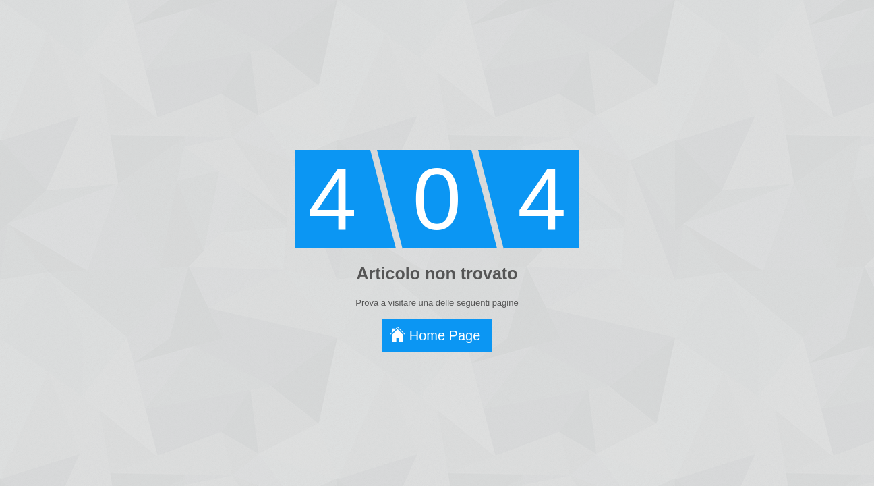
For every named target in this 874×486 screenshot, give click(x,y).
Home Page (445, 335)
